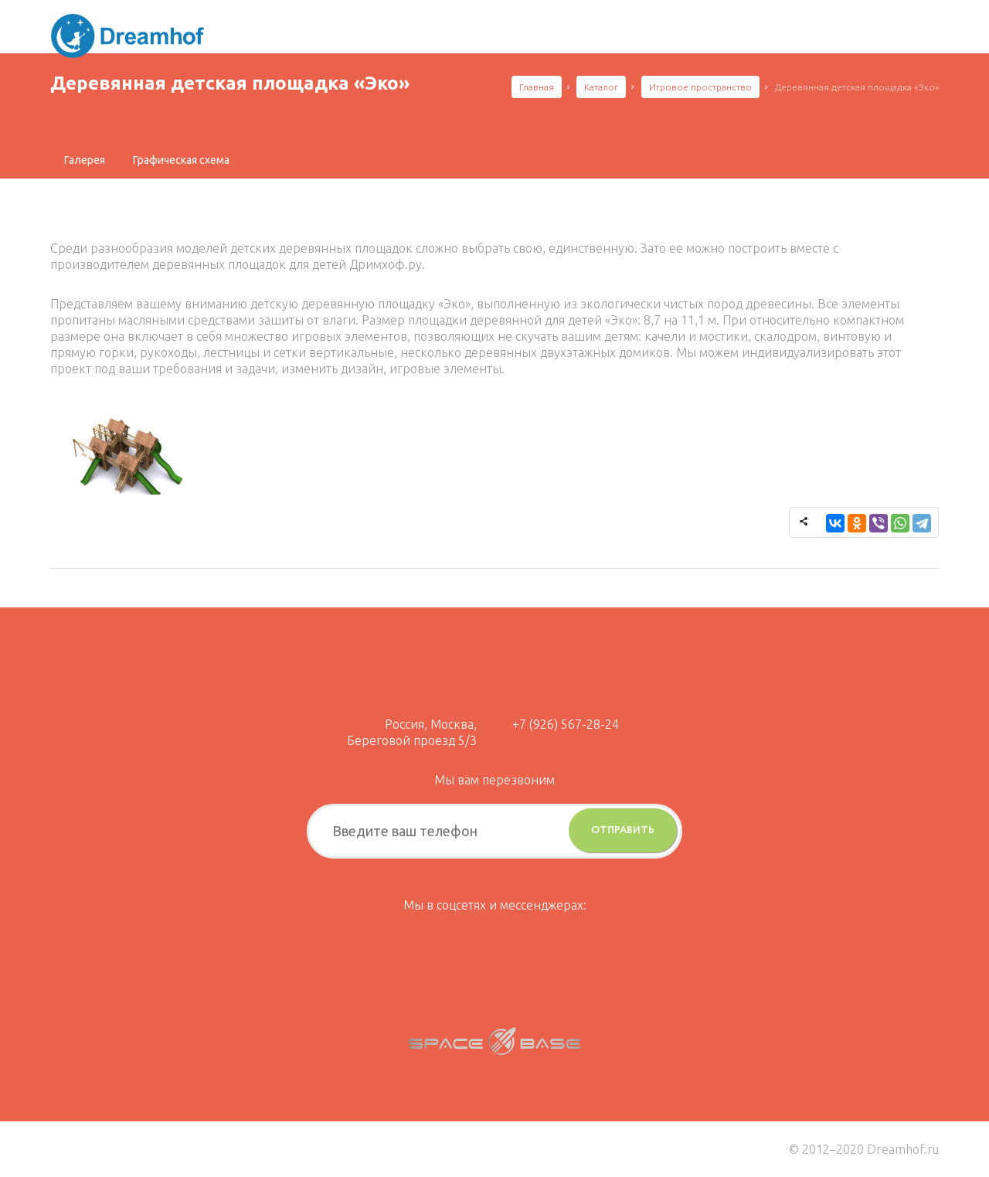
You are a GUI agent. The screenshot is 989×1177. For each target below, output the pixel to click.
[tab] (84, 160)
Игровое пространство (700, 87)
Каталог (601, 87)
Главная (536, 87)
